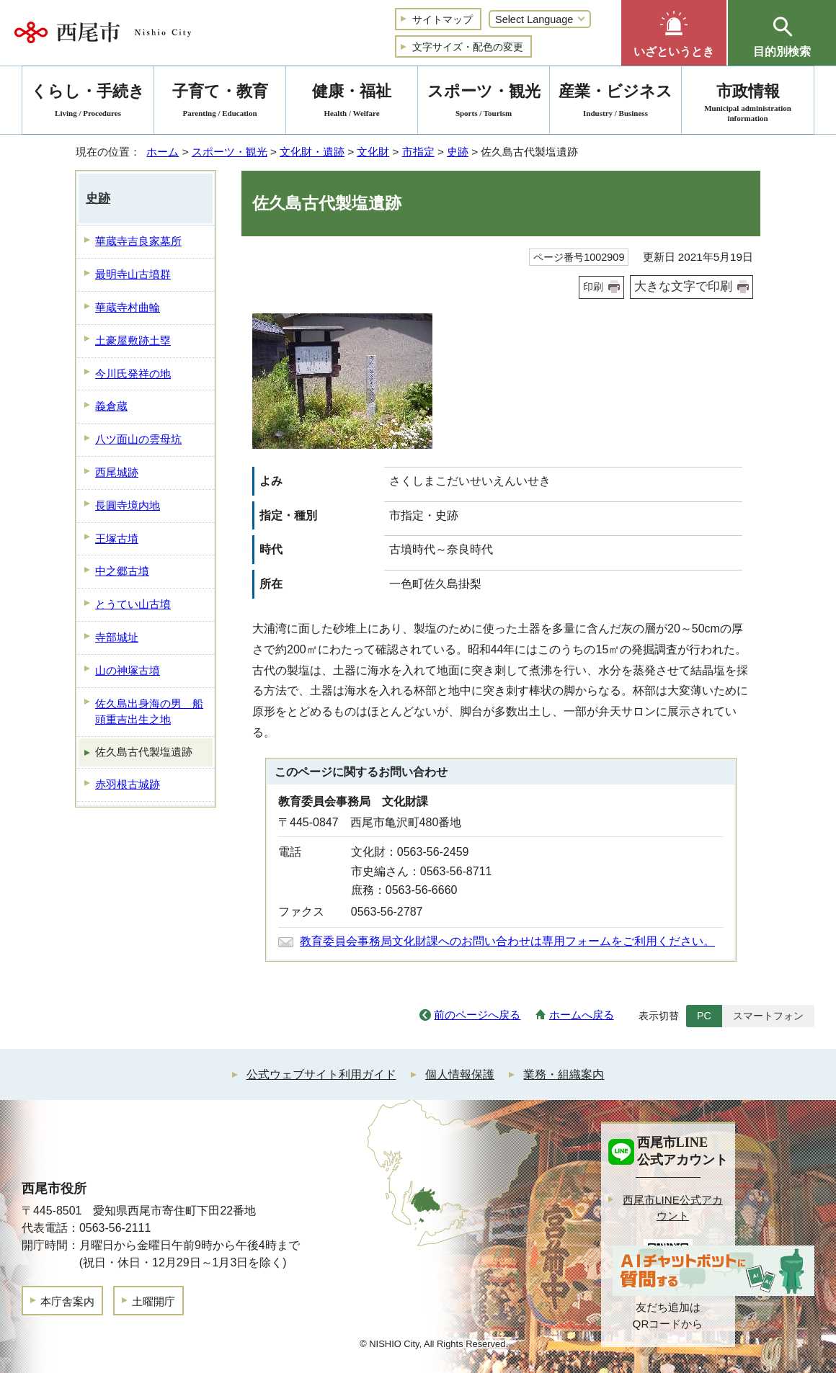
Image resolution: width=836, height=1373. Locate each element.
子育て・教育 (219, 102)
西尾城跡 (116, 472)
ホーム (162, 152)
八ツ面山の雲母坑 (138, 439)
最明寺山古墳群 (133, 274)
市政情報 (747, 102)
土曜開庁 (153, 1301)
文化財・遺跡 (312, 152)
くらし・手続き (88, 102)
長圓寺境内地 (127, 505)
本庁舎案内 (67, 1301)
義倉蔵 (111, 406)
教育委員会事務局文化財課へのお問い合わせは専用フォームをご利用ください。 (507, 941)
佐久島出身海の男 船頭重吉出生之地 (149, 711)
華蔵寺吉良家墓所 (138, 241)
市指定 (418, 152)
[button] (673, 33)
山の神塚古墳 (127, 670)
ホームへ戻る (581, 1014)
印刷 (593, 286)
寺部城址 (116, 637)
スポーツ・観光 (229, 152)
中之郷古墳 (122, 571)
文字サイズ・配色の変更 (467, 47)
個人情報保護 (459, 1074)
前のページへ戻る (477, 1014)
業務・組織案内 (563, 1074)
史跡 (457, 152)
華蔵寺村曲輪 (127, 307)
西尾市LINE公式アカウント (673, 1208)
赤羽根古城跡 (127, 784)
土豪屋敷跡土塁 (133, 340)
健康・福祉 (351, 102)
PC (704, 1015)
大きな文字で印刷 (683, 286)
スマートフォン (768, 1015)
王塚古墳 (116, 538)
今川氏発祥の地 (133, 373)
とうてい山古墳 (133, 604)
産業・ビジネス (615, 102)
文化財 (373, 152)
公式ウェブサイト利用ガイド (321, 1074)
